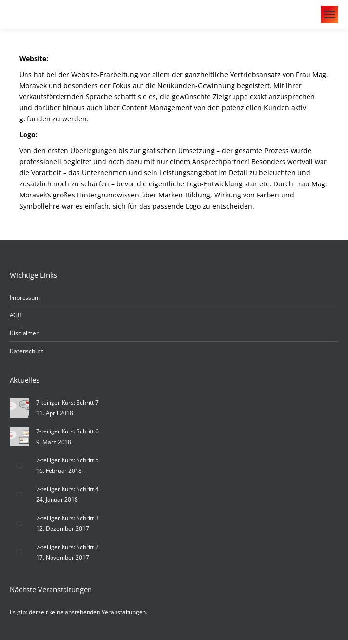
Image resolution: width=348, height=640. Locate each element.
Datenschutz (26, 351)
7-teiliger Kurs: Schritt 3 (67, 518)
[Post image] (19, 408)
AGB (16, 315)
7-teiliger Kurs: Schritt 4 (67, 489)
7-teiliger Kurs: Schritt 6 (67, 431)
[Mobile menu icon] (329, 14)
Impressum (25, 297)
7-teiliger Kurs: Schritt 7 (67, 402)
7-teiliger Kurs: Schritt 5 (67, 460)
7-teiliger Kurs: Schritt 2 (67, 547)
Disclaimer (24, 333)
